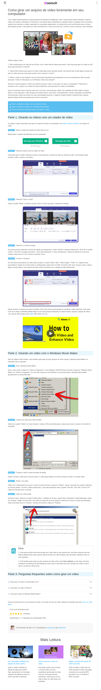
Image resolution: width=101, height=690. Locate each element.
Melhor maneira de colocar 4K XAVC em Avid (80, 662)
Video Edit (62, 627)
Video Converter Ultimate (70, 123)
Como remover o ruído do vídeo (47, 662)
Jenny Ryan (51, 627)
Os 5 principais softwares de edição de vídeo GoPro (18, 662)
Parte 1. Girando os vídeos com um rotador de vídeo (29, 104)
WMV (31, 314)
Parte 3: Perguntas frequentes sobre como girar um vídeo (30, 109)
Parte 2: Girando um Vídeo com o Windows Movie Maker (30, 107)
